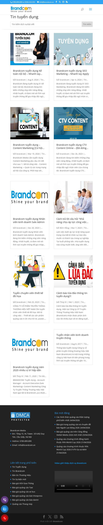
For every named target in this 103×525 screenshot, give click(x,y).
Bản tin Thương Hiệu (21, 475)
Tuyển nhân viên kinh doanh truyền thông (72, 336)
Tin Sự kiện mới (19, 479)
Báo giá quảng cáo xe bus (23, 491)
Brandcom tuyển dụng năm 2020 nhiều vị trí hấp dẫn (28, 369)
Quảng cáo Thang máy (22, 504)
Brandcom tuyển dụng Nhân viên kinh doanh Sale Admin (29, 220)
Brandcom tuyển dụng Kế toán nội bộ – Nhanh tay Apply (27, 72)
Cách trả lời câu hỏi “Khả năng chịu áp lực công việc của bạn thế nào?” (71, 220)
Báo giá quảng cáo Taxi (22, 487)
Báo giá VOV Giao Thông (23, 483)
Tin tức (42, 376)
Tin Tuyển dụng (19, 467)
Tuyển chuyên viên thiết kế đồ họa (28, 295)
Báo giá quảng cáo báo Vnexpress (27, 496)
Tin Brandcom (18, 471)
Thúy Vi (19, 376)
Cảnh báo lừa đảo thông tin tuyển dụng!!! (71, 295)
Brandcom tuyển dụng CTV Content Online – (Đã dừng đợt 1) (71, 146)
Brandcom (58, 521)
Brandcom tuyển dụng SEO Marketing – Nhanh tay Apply (72, 72)
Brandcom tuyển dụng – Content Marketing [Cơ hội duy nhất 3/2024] (28, 146)
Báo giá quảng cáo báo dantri (25, 500)
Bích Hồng (64, 228)
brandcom (21, 79)
